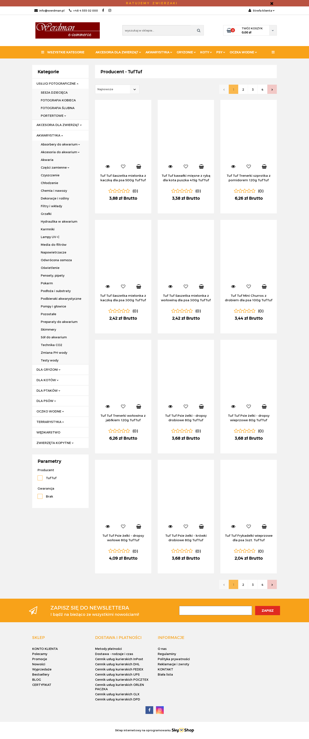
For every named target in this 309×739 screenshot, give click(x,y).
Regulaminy (167, 654)
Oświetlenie (50, 268)
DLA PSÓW (46, 401)
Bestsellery (40, 674)
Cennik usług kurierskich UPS (117, 674)
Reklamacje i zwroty (173, 664)
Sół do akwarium (54, 337)
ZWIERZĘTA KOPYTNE (55, 443)
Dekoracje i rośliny (55, 198)
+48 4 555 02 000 (83, 10)
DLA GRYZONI (48, 369)
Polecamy (39, 654)
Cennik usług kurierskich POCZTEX (121, 679)
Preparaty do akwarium (59, 322)
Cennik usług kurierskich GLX (117, 694)
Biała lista (165, 674)
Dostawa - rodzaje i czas (114, 654)
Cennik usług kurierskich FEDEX (119, 669)
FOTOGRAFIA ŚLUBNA (57, 108)
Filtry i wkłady (51, 206)
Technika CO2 (51, 345)
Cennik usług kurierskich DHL (117, 664)
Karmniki (48, 229)
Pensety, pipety (52, 275)
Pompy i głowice (53, 306)
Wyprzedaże (42, 669)
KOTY (206, 52)
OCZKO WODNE (50, 411)
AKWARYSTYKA (49, 135)
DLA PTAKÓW (48, 390)
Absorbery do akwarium (60, 144)
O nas (162, 649)
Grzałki (46, 214)
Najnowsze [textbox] (105, 89)
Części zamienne (55, 167)
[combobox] (117, 89)
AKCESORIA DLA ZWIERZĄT (59, 125)
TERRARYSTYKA (50, 422)
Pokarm (47, 283)
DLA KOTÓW (47, 380)
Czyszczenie (50, 175)
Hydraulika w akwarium (59, 221)
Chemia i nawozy (54, 190)
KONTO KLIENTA (45, 649)
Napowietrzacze (53, 252)
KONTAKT (165, 669)
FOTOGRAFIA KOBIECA (58, 100)
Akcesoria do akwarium (60, 152)
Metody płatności (108, 649)
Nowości (38, 664)
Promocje (39, 659)
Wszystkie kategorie (62, 52)
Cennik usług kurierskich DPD (117, 699)
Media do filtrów (54, 244)
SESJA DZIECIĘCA (54, 92)
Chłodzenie (49, 183)
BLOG (36, 679)
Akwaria (47, 160)
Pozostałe (48, 314)
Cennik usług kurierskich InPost (119, 659)
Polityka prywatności (174, 659)
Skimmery (48, 329)
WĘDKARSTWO (48, 432)
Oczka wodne (243, 52)
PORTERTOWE (53, 115)
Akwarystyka (158, 52)
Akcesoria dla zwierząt (118, 52)
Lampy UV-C (50, 237)
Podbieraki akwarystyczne (61, 298)
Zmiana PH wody (54, 352)
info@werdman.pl (49, 10)
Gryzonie (186, 52)
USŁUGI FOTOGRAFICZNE (57, 83)
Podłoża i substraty (56, 291)
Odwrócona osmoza (56, 260)
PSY (220, 52)
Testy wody (49, 360)
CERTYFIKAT (41, 685)
